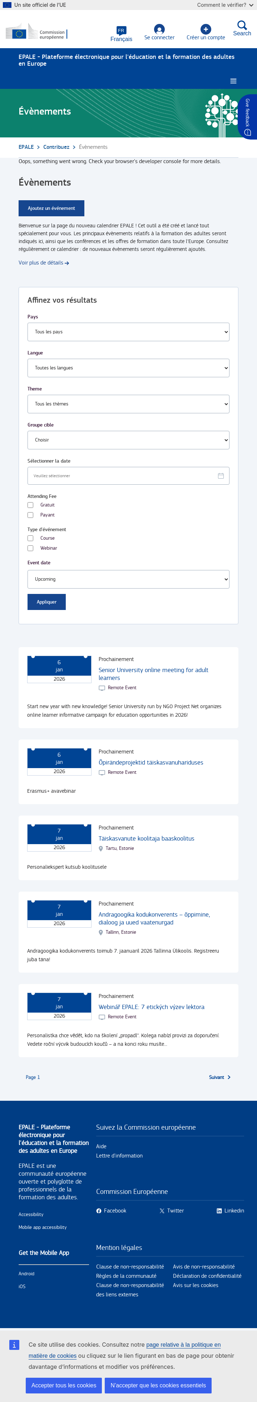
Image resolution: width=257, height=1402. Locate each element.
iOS (22, 1287)
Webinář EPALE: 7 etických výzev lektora (151, 1007)
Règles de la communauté (126, 1276)
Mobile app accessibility (43, 1227)
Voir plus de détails (41, 262)
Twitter (175, 1210)
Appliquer (46, 602)
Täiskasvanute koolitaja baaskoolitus (146, 838)
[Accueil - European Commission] (40, 31)
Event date (39, 563)
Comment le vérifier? (225, 5)
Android (26, 1274)
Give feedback (247, 113)
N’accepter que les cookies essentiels (158, 1385)
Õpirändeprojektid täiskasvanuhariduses (151, 762)
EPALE (26, 147)
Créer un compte (206, 32)
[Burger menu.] (233, 81)
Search (242, 28)
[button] (121, 34)
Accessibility (31, 1214)
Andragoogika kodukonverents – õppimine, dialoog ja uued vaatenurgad (154, 918)
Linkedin (234, 1210)
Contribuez (56, 147)
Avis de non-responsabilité (204, 1267)
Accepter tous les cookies (63, 1385)
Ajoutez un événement (51, 208)
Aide (101, 1146)
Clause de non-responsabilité (130, 1267)
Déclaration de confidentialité (207, 1276)
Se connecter (159, 32)
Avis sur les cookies (195, 1285)
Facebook (115, 1210)
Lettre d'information (119, 1156)
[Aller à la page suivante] (220, 1077)
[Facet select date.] (128, 476)
